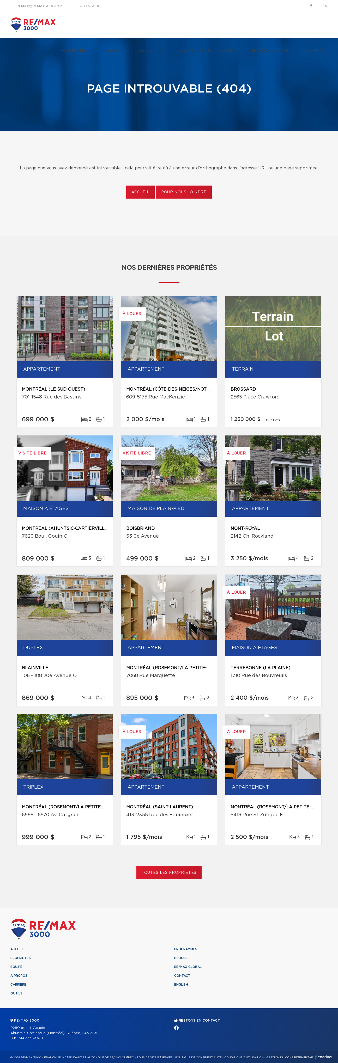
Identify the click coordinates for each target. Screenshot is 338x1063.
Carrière (18, 984)
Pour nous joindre (184, 192)
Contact (317, 50)
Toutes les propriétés (169, 873)
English (181, 984)
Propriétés (73, 50)
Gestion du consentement (287, 1057)
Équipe (113, 50)
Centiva (323, 1057)
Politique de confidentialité (198, 1057)
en (325, 6)
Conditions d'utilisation (244, 1057)
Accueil (140, 192)
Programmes (185, 949)
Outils (16, 993)
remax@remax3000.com (40, 6)
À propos (18, 975)
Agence (147, 50)
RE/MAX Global (270, 50)
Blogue (181, 958)
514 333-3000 (88, 6)
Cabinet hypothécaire (207, 50)
